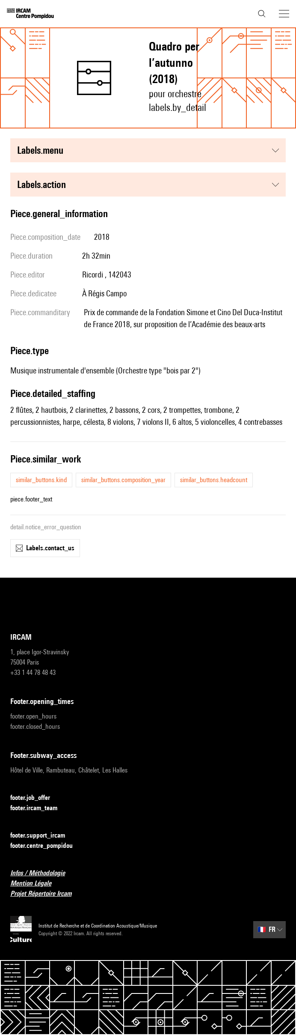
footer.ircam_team (39, 808)
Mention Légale (36, 883)
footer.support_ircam (42, 835)
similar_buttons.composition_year (123, 480)
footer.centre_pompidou (46, 845)
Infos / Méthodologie (42, 873)
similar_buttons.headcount (213, 480)
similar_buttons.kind (41, 480)
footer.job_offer (35, 797)
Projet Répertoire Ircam (46, 893)
